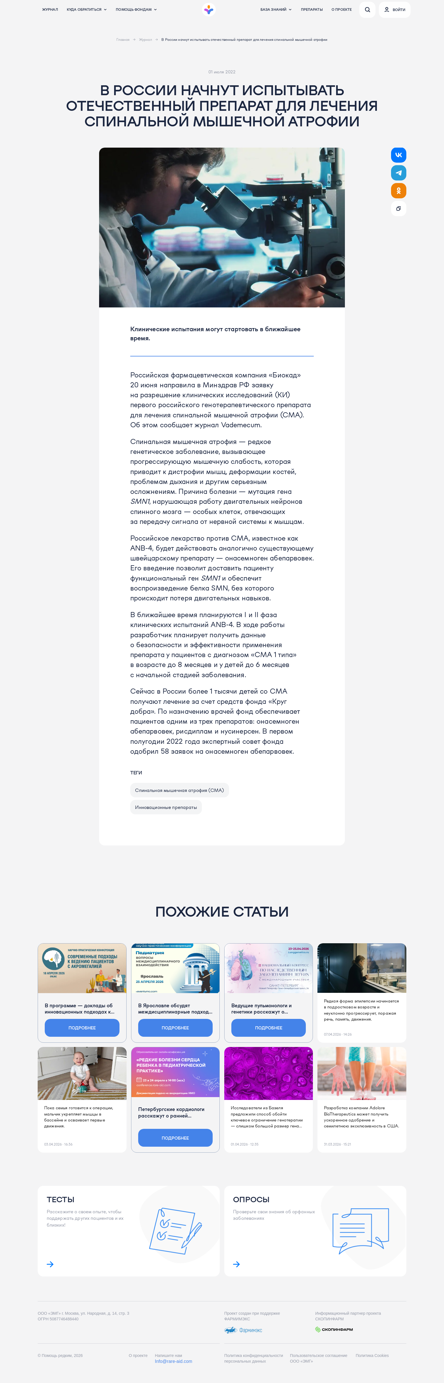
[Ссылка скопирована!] (398, 208)
